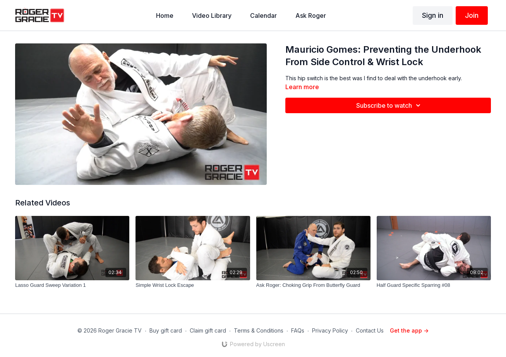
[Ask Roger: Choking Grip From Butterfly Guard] (313, 285)
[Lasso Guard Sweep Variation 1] (72, 285)
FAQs (297, 330)
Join (472, 15)
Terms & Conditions (258, 330)
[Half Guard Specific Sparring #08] (434, 285)
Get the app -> (409, 330)
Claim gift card (208, 330)
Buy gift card (165, 330)
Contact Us (370, 330)
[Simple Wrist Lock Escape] (193, 285)
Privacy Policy (330, 330)
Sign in (432, 15)
